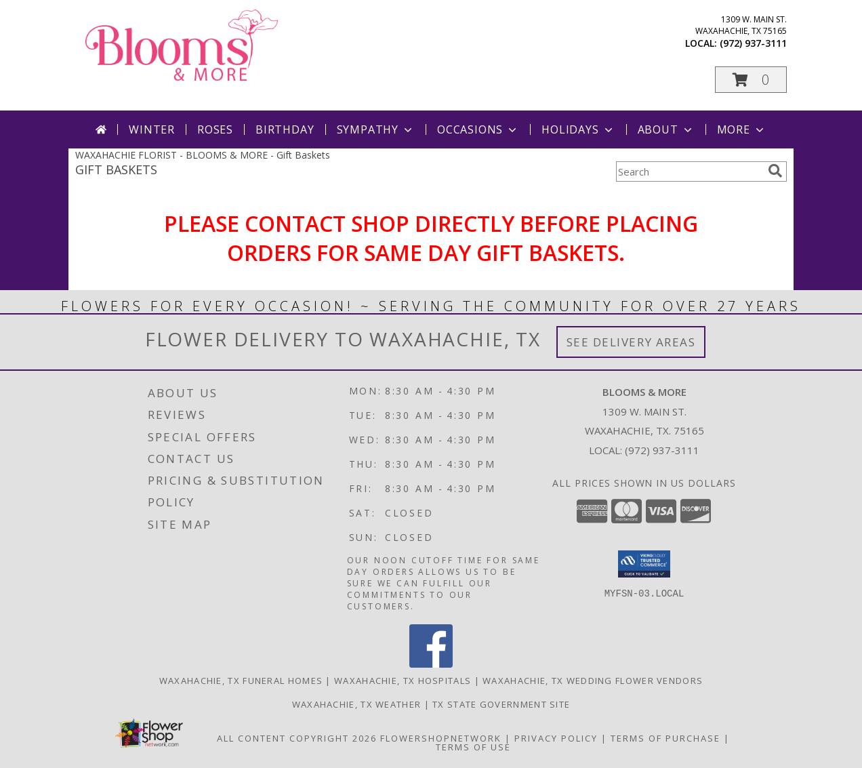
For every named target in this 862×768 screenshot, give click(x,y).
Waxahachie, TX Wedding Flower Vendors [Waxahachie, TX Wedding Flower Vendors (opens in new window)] (593, 680)
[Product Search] (689, 171)
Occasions (478, 129)
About (666, 129)
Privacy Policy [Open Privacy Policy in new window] (556, 738)
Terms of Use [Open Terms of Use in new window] (473, 747)
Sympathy (376, 129)
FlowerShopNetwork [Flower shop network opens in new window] (440, 738)
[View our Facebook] (431, 664)
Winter (152, 129)
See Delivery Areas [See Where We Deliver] (631, 342)
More (741, 129)
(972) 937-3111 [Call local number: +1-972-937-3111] (753, 43)
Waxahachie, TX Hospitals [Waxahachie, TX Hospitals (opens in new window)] (402, 680)
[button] (751, 79)
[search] (775, 170)
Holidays (578, 129)
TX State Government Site (501, 704)
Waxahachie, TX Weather (357, 704)
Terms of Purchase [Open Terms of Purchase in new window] (665, 738)
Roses (215, 129)
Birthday (284, 129)
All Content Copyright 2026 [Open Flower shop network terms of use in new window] (297, 738)
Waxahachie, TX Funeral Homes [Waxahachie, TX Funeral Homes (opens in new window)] (241, 680)
